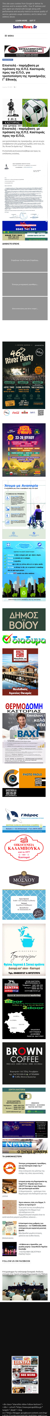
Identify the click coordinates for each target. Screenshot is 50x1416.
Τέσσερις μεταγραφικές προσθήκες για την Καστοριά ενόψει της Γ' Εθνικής (32, 1165)
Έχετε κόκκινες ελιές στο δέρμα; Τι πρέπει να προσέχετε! (32, 1203)
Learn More (21, 21)
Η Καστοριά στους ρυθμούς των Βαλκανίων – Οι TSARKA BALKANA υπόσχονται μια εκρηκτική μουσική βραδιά (32, 1226)
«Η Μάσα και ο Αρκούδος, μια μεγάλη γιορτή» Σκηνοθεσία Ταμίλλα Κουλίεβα (33, 1246)
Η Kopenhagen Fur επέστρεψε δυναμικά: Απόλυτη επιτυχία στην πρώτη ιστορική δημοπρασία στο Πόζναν (25, 1273)
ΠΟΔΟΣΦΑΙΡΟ (7, 59)
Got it (32, 21)
